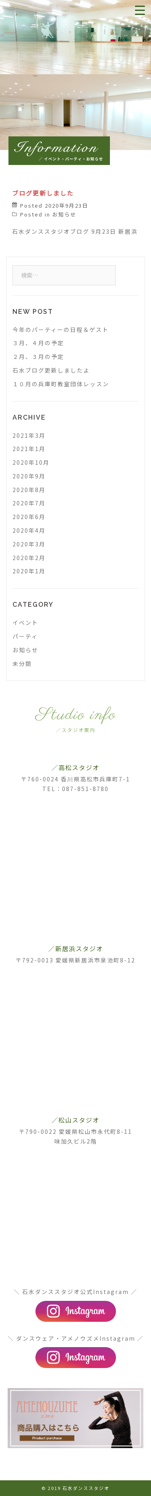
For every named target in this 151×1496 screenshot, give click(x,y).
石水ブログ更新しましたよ (51, 370)
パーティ (25, 636)
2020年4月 (29, 530)
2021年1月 (29, 449)
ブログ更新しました (43, 193)
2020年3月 (29, 544)
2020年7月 (29, 503)
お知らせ (64, 214)
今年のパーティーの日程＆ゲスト (60, 330)
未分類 (22, 663)
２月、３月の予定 (38, 356)
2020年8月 (29, 490)
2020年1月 (29, 571)
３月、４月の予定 (38, 343)
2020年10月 (31, 462)
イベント (25, 622)
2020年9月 (29, 476)
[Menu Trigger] (140, 10)
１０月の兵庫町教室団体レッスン (60, 384)
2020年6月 (29, 517)
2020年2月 (29, 558)
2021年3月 (29, 435)
